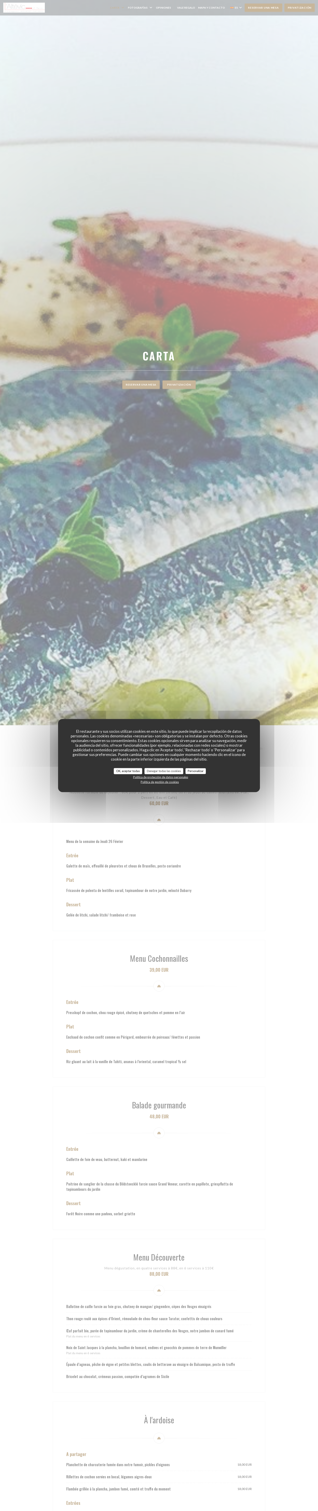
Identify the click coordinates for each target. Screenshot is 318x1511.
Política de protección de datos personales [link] (160, 777)
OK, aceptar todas (128, 771)
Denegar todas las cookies (164, 771)
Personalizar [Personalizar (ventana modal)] (196, 771)
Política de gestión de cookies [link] (160, 782)
